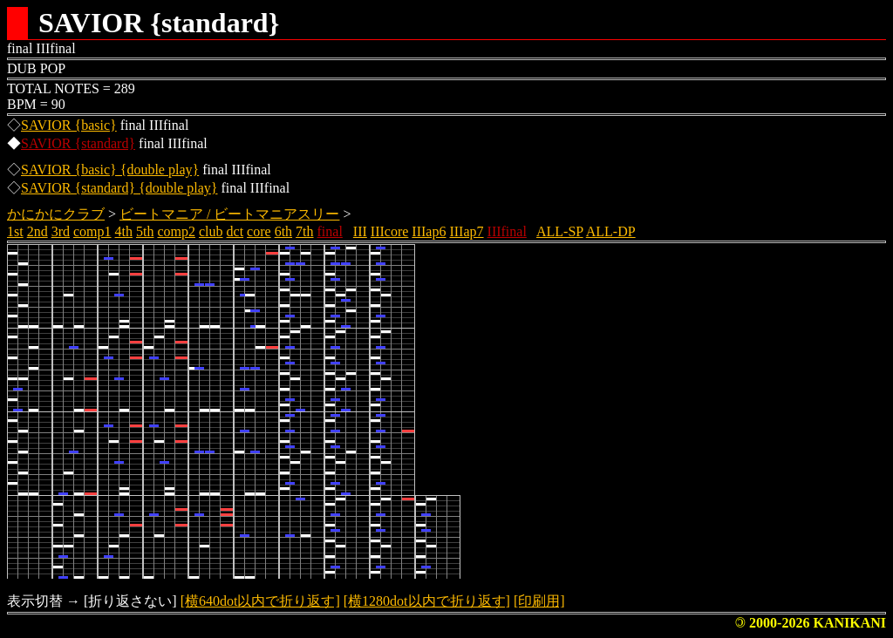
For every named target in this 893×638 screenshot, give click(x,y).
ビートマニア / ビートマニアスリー (229, 214)
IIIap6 (429, 231)
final (330, 231)
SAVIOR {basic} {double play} (110, 169)
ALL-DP (611, 231)
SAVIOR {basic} (69, 125)
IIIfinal (507, 231)
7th (304, 231)
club (211, 231)
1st (15, 231)
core (259, 231)
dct (235, 231)
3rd (60, 231)
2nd (37, 231)
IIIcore (390, 231)
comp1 (92, 231)
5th (144, 231)
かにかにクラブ (56, 214)
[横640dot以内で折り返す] (260, 601)
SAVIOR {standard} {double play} (119, 187)
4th (124, 231)
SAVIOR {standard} (78, 143)
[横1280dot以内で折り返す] (427, 601)
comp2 (176, 231)
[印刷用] (539, 601)
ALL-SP (559, 231)
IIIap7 (466, 231)
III (360, 231)
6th (283, 231)
